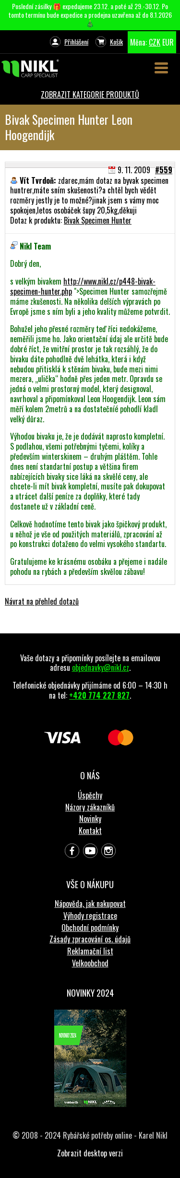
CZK (154, 42)
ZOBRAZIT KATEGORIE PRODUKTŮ (90, 94)
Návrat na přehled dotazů (42, 601)
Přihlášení (76, 41)
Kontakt (90, 830)
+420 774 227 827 (99, 695)
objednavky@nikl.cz (100, 667)
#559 (163, 170)
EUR (168, 42)
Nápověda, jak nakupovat (90, 903)
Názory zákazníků (90, 807)
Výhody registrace (90, 915)
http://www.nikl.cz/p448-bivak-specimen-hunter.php (83, 286)
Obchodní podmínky (90, 927)
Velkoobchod (90, 963)
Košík (116, 41)
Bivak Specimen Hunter (98, 220)
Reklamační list (90, 951)
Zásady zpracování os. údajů (90, 939)
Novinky (90, 818)
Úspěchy (90, 795)
